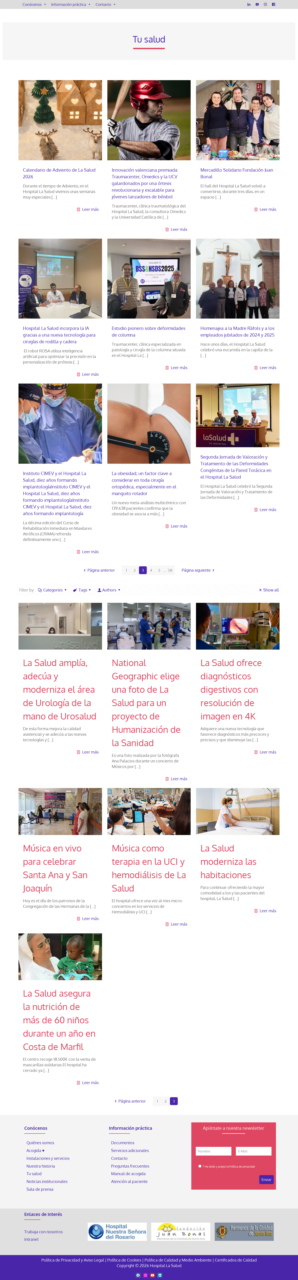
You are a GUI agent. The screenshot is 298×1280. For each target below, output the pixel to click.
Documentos (122, 1142)
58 (170, 570)
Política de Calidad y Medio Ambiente (178, 1260)
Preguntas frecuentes (130, 1166)
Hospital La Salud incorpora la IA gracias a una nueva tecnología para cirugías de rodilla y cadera (59, 334)
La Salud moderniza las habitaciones (228, 861)
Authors (109, 589)
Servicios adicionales (130, 1150)
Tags (82, 589)
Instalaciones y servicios (48, 1158)
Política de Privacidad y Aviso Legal (73, 1260)
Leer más (90, 209)
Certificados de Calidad (236, 1260)
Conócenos (34, 4)
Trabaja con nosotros (43, 1231)
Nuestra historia (41, 1166)
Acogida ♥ (36, 1150)
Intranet (31, 1239)
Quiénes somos (40, 1142)
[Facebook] (273, 4)
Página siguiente (199, 570)
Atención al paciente (130, 1181)
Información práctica (71, 4)
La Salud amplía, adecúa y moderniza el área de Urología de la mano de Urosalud (59, 689)
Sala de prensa (40, 1189)
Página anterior (98, 570)
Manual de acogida (128, 1173)
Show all (268, 589)
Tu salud (34, 1173)
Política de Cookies (124, 1260)
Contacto (106, 4)
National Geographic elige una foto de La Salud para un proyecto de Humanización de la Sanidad (146, 702)
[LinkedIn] (249, 4)
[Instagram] (265, 4)
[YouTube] (257, 4)
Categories (52, 589)
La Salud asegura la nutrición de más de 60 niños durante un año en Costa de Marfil (59, 1019)
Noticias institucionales (47, 1181)
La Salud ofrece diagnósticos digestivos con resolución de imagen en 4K (231, 689)
